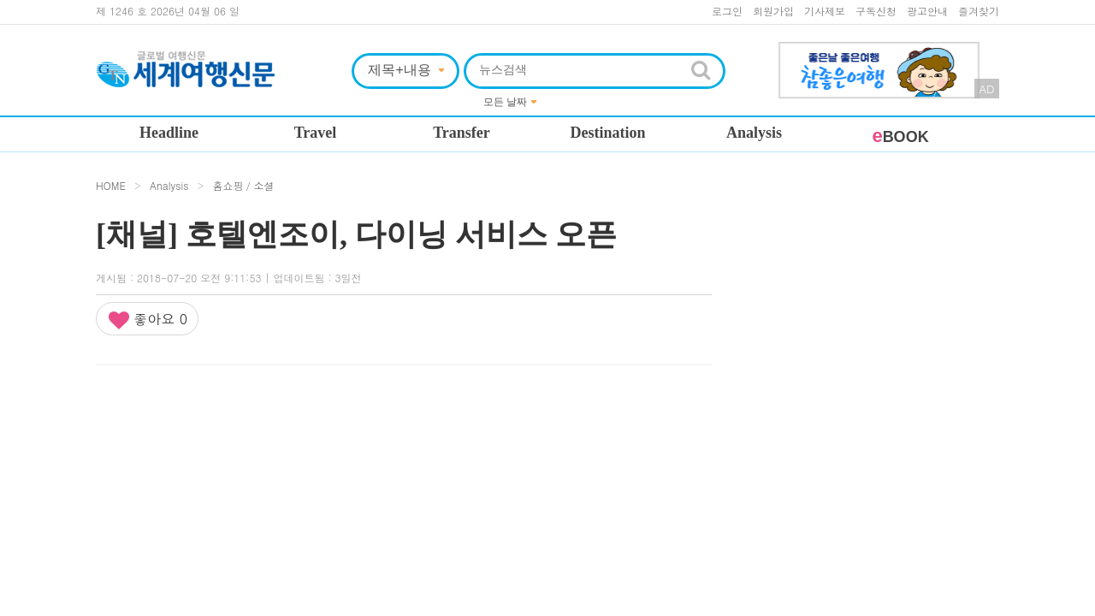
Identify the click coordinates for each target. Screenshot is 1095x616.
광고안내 (927, 10)
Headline (168, 132)
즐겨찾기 (978, 10)
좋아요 (147, 319)
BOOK (900, 136)
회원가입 (773, 10)
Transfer (461, 132)
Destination (607, 132)
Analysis (754, 132)
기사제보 (824, 10)
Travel (315, 132)
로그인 (727, 10)
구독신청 (876, 10)
